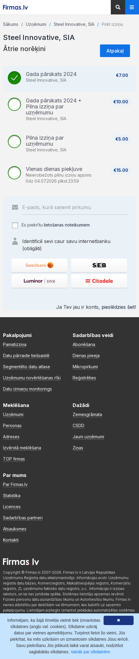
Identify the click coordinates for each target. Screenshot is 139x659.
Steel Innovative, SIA (74, 24)
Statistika (11, 495)
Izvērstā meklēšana (22, 447)
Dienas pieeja (86, 355)
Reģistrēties (84, 377)
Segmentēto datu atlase (26, 366)
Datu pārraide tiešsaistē (26, 355)
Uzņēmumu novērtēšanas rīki (32, 377)
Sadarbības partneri (23, 517)
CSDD (78, 425)
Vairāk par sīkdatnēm (90, 651)
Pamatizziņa (14, 344)
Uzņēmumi (36, 24)
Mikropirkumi (85, 366)
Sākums (10, 24)
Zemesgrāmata (87, 414)
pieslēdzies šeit (118, 307)
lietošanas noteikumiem (67, 224)
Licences (12, 506)
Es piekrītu (50, 225)
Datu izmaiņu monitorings (27, 388)
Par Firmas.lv (15, 484)
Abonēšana (84, 344)
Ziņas (78, 447)
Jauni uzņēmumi (88, 436)
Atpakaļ (115, 51)
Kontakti (11, 539)
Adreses (11, 436)
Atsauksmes (14, 528)
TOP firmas (14, 458)
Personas (12, 425)
